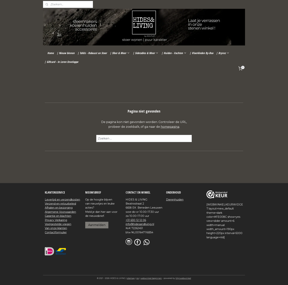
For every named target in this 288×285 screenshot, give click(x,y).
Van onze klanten (56, 228)
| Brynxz (222, 53)
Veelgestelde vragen (58, 224)
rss (137, 278)
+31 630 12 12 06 (136, 220)
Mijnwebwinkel (183, 278)
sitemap (131, 278)
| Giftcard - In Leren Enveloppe (61, 62)
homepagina (170, 126)
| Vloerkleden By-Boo (201, 53)
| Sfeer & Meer (120, 53)
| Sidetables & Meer (146, 53)
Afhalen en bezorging (59, 207)
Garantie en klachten (58, 216)
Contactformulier (56, 232)
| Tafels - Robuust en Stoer (92, 53)
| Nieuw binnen (66, 53)
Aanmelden (96, 225)
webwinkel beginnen (151, 278)
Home (50, 53)
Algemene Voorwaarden (60, 212)
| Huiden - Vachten (174, 53)
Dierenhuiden (174, 199)
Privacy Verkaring (56, 220)
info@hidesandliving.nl (140, 224)
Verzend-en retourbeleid (60, 203)
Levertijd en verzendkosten (62, 199)
